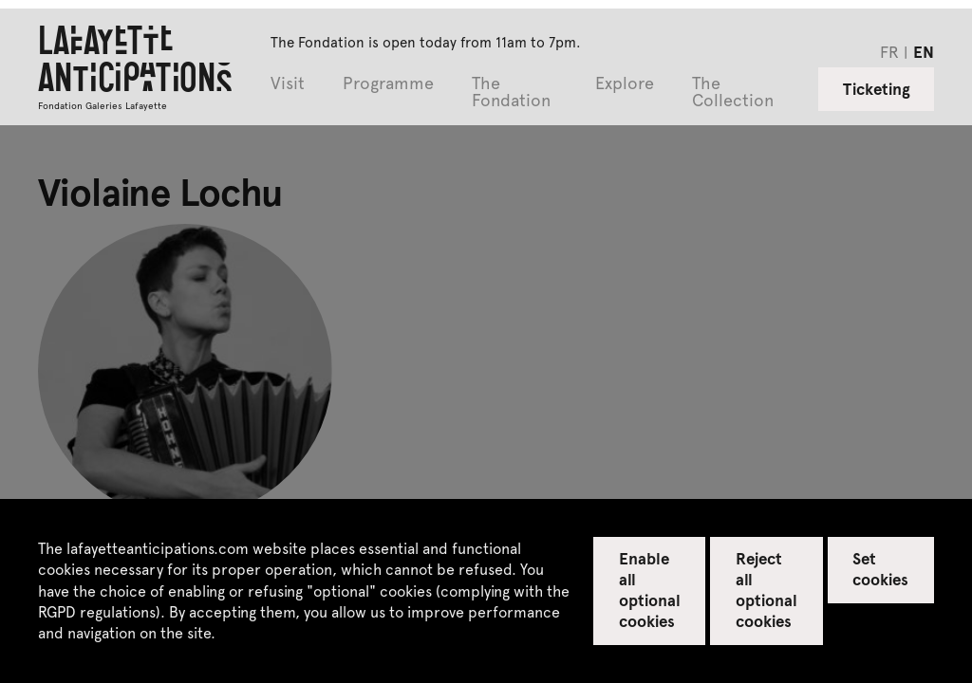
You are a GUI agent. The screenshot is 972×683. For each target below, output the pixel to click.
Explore (624, 84)
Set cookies (880, 568)
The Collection (733, 92)
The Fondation (511, 92)
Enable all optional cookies (650, 589)
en (923, 51)
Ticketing (876, 88)
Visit (288, 84)
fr (889, 51)
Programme (388, 84)
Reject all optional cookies (766, 589)
